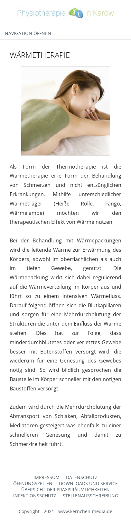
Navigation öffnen (28, 33)
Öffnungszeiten (32, 483)
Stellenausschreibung (90, 496)
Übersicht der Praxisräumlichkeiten (65, 489)
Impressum (46, 477)
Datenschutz (82, 477)
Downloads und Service (88, 483)
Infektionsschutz (34, 496)
